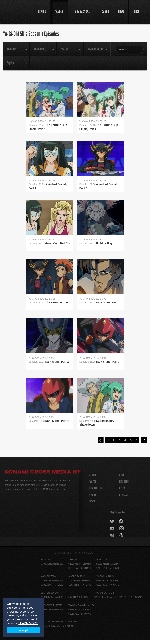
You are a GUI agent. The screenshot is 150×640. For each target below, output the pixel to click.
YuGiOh (17, 11)
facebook (121, 521)
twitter (112, 521)
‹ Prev (101, 440)
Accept (23, 630)
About (122, 475)
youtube (112, 528)
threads (121, 535)
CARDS (92, 495)
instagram (121, 528)
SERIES (92, 475)
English (10, 63)
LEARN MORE (28, 623)
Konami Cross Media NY (43, 472)
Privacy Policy (85, 552)
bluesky (112, 535)
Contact (123, 495)
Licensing (124, 481)
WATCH (92, 481)
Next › (144, 440)
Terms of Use (62, 552)
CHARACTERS (96, 488)
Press (122, 488)
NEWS (92, 501)
